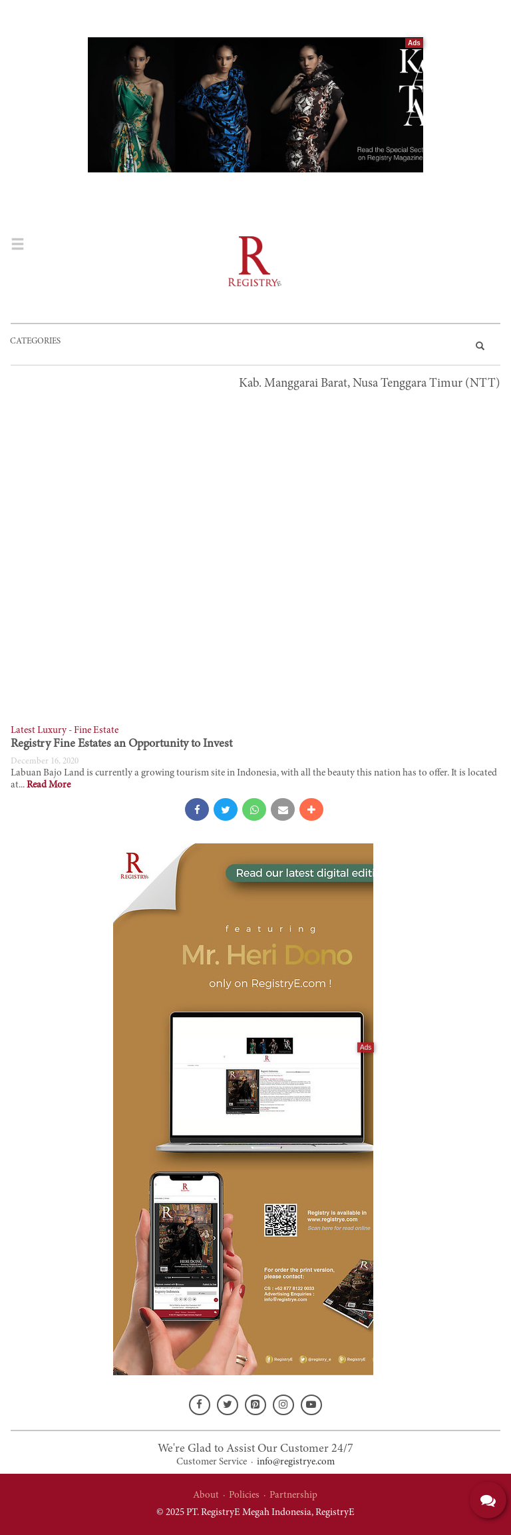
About (206, 1495)
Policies (244, 1495)
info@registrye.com (296, 1462)
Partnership (293, 1495)
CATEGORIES (35, 341)
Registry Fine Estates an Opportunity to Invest (121, 744)
